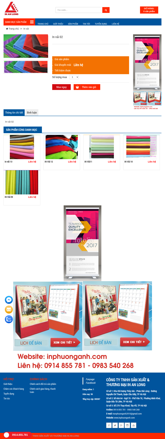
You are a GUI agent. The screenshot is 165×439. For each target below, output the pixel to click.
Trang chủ (43, 23)
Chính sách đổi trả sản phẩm (43, 383)
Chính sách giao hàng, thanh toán (43, 390)
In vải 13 (8, 161)
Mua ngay (61, 87)
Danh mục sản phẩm (19, 22)
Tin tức (7, 398)
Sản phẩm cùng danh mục (21, 130)
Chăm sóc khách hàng (14, 388)
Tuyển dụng (101, 23)
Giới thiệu (58, 23)
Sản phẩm (73, 23)
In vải (26, 28)
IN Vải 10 (128, 161)
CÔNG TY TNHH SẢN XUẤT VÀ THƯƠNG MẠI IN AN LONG (51, 436)
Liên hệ (115, 23)
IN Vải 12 (49, 161)
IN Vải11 (88, 161)
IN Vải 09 (9, 196)
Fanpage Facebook (90, 380)
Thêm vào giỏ (89, 87)
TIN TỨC (86, 23)
